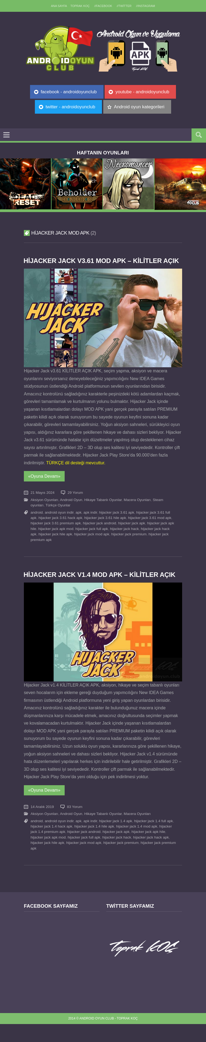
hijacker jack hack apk (151, 855)
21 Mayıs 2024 (42, 502)
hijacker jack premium (128, 543)
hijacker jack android (99, 532)
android (37, 521)
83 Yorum (74, 824)
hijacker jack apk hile (148, 850)
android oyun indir (59, 521)
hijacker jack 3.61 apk (116, 521)
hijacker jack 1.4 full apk (153, 839)
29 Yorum (75, 502)
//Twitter (124, 6)
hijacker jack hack (124, 538)
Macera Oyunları (137, 509)
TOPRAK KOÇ (79, 6)
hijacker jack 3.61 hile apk (105, 527)
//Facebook (103, 6)
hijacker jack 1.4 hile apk (94, 844)
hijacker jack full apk (91, 538)
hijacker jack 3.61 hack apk (60, 527)
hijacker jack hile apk (55, 543)
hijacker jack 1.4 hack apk (51, 844)
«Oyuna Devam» (44, 485)
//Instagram (146, 6)
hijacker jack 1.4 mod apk (136, 844)
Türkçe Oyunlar (58, 514)
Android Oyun (71, 509)
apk (79, 521)
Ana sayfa (58, 6)
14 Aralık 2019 (42, 824)
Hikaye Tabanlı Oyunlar (103, 509)
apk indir (90, 521)
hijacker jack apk (131, 532)
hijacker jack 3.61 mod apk (149, 527)
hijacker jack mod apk (91, 543)
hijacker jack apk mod (55, 538)
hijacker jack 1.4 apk (115, 839)
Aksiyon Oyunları (44, 509)
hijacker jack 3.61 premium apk (56, 532)
